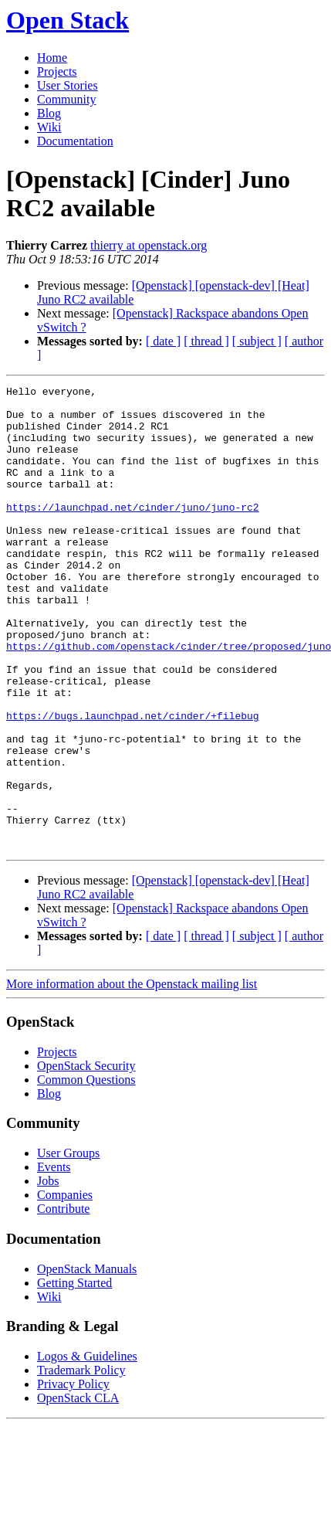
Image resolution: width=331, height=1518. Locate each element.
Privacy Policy (73, 1476)
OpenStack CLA (78, 1490)
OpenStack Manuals (87, 1361)
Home (52, 57)
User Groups (68, 1245)
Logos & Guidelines (87, 1448)
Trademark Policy (81, 1462)
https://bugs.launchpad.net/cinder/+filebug (132, 783)
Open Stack (67, 20)
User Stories (67, 85)
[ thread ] (206, 341)
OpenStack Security (86, 1158)
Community (66, 99)
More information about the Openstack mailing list (131, 1076)
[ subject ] (257, 341)
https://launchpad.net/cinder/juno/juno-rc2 (132, 532)
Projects (57, 71)
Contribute (63, 1301)
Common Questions (86, 1172)
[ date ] (163, 341)
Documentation (75, 141)
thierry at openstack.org (148, 245)
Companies (65, 1287)
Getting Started (74, 1375)
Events (54, 1259)
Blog (49, 113)
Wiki (49, 127)
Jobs (48, 1273)
